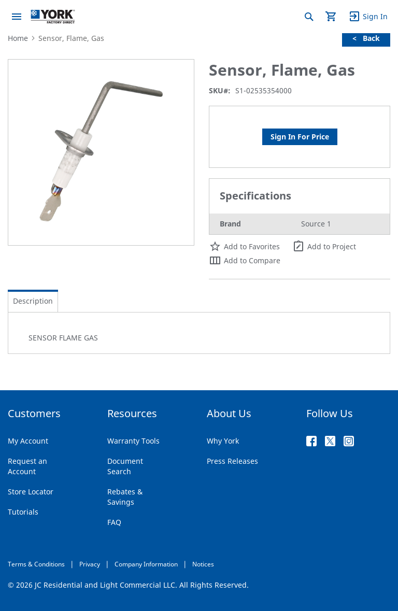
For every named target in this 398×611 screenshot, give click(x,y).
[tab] (33, 301)
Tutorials (23, 512)
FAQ (114, 522)
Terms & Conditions (36, 564)
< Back (366, 38)
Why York (223, 441)
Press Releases (232, 461)
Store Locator (30, 491)
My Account (28, 441)
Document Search (125, 466)
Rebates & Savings (125, 497)
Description (33, 301)
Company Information (146, 564)
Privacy (89, 564)
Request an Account (27, 466)
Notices (203, 564)
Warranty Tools (133, 441)
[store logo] (53, 16)
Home (18, 38)
